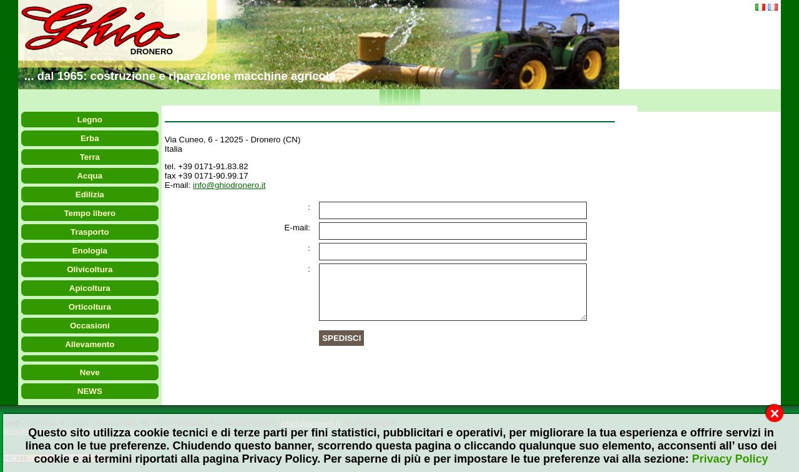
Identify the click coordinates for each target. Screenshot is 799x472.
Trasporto (90, 232)
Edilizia (90, 194)
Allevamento (90, 344)
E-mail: (297, 227)
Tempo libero (90, 213)
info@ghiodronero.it (229, 185)
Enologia (90, 250)
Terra (90, 157)
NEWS (90, 391)
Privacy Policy (730, 459)
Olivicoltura (90, 269)
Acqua (90, 176)
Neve (90, 372)
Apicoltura (90, 288)
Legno (90, 119)
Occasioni (90, 325)
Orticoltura (90, 307)
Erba (90, 138)
